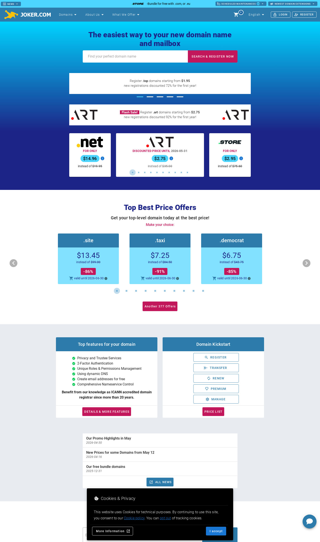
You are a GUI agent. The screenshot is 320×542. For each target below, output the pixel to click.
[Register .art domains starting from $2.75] (160, 114)
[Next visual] (306, 263)
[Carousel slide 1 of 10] (133, 172)
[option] (160, 440)
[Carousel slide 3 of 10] (145, 172)
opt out (165, 518)
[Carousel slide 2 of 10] (139, 172)
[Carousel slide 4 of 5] (170, 96)
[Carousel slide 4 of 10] (151, 172)
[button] (160, 259)
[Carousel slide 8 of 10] (175, 172)
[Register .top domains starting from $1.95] (160, 83)
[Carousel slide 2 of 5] (150, 96)
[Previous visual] (13, 263)
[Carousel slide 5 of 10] (157, 172)
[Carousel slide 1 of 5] (140, 96)
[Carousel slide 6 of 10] (163, 172)
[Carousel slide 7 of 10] (169, 172)
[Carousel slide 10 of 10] (187, 172)
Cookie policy (134, 518)
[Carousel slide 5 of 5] (180, 96)
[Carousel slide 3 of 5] (160, 96)
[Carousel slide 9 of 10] (181, 172)
